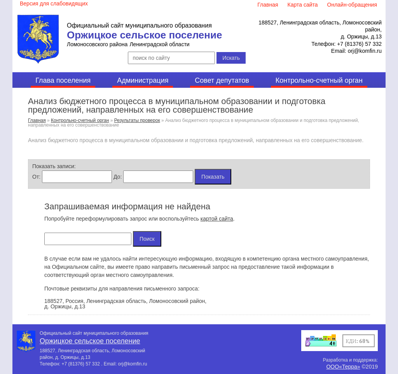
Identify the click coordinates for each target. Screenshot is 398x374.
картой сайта (217, 219)
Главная (37, 120)
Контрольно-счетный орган (319, 80)
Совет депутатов (222, 80)
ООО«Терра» (343, 367)
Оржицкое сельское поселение (144, 35)
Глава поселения (63, 80)
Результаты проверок (137, 120)
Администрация (142, 80)
